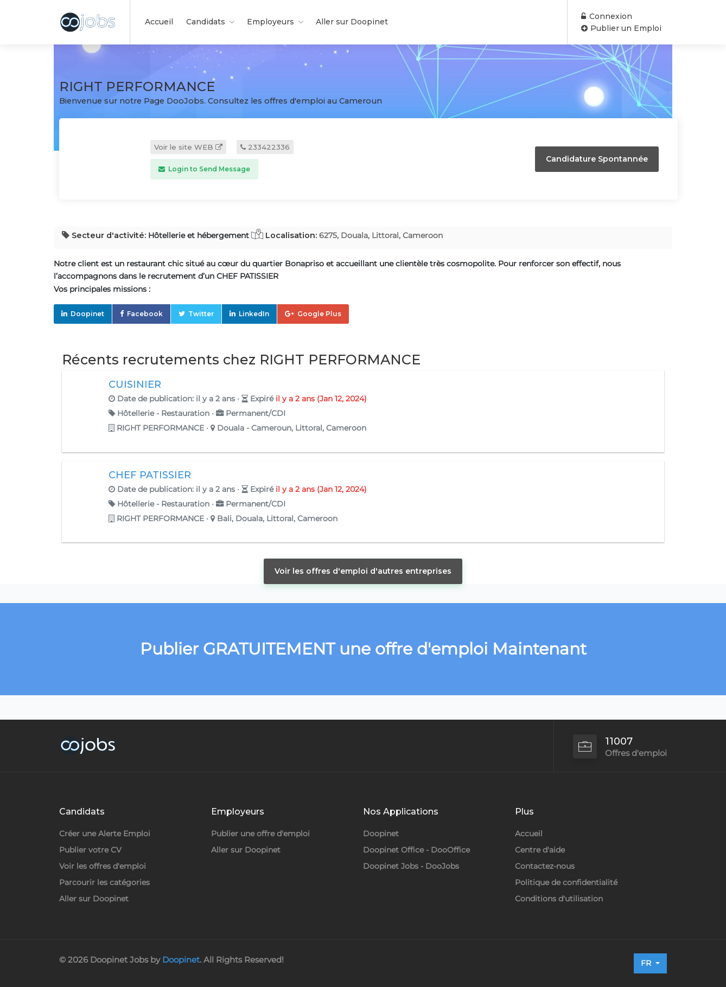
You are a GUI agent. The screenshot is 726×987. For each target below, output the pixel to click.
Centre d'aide (540, 850)
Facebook (145, 314)
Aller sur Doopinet (352, 22)
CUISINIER (135, 384)
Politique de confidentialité (566, 882)
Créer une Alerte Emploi (104, 833)
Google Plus (319, 314)
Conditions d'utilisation (559, 898)
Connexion (606, 16)
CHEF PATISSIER (150, 475)
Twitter (201, 314)
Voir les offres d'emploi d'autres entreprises (363, 571)
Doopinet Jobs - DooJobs (411, 866)
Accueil (159, 22)
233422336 (265, 147)
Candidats (205, 22)
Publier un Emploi (621, 28)
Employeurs (270, 22)
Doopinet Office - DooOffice (416, 850)
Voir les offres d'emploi (102, 866)
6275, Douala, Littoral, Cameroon (381, 235)
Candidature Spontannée (597, 159)
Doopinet (87, 314)
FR (647, 963)
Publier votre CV (90, 850)
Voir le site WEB (188, 147)
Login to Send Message (204, 169)
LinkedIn (254, 314)
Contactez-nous (545, 866)
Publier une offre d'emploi (260, 833)
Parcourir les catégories (104, 882)
